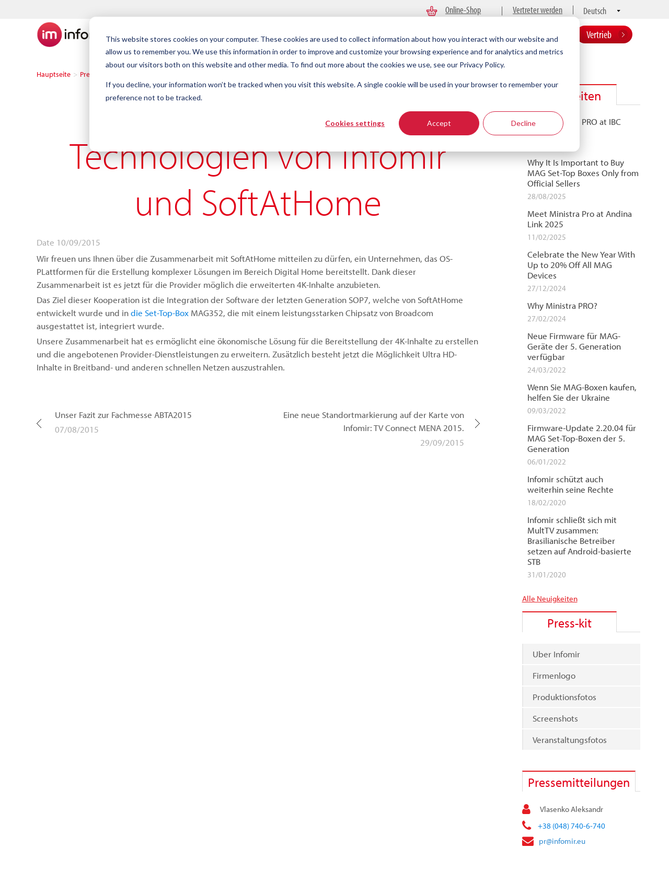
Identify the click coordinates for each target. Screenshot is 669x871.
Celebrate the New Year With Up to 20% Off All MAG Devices (581, 265)
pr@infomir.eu (562, 841)
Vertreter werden (537, 10)
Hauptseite (54, 74)
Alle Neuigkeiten (550, 598)
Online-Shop (463, 10)
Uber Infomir (556, 653)
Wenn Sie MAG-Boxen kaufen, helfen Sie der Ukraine (582, 392)
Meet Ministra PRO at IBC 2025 (574, 127)
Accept (439, 123)
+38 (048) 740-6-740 (571, 826)
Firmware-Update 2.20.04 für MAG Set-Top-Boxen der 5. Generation (581, 438)
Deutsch (594, 11)
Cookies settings (355, 123)
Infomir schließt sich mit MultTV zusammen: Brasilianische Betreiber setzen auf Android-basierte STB (579, 541)
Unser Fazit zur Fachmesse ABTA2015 (123, 414)
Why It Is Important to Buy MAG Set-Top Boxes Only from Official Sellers (583, 173)
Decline (523, 123)
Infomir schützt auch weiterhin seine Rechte (570, 484)
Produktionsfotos (564, 696)
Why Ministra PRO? (562, 305)
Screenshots (555, 718)
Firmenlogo (554, 675)
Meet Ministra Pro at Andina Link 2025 (579, 218)
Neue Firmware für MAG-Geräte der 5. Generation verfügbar (574, 346)
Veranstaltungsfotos (570, 739)
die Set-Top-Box (160, 312)
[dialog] (334, 84)
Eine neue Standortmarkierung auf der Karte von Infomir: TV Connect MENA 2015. (373, 421)
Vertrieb (599, 34)
